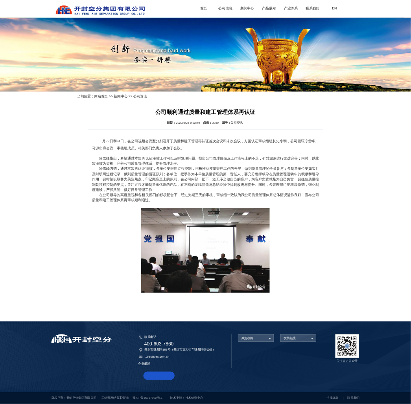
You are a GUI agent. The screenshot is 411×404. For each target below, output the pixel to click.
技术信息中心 (194, 398)
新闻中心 (247, 8)
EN (334, 8)
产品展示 (269, 8)
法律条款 (332, 398)
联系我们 (312, 8)
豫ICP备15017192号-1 (147, 398)
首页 (203, 8)
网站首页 (101, 96)
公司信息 (225, 8)
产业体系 (291, 8)
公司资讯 (140, 96)
